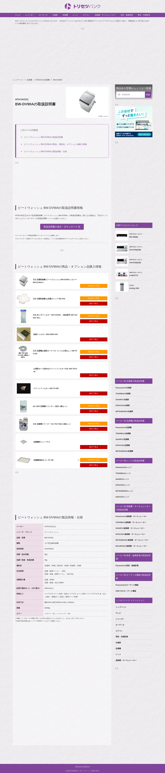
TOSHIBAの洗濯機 (123, 433)
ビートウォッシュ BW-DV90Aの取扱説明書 (43, 137)
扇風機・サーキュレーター (105, 15)
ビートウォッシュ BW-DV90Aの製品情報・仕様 (45, 151)
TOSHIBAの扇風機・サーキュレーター (131, 522)
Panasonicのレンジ (124, 467)
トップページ (18, 80)
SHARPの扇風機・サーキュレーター (130, 528)
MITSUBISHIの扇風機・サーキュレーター (132, 540)
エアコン (86, 15)
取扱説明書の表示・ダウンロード (60, 226)
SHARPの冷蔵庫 (122, 400)
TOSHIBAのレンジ (123, 473)
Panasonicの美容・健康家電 (127, 566)
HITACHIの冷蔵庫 (123, 405)
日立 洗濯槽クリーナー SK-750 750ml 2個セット (52, 424)
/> (48, 460)
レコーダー (29, 15)
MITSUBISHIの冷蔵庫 (124, 411)
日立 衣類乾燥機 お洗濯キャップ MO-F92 (49, 299)
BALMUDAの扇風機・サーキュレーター (131, 546)
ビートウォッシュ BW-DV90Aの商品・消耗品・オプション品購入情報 (55, 144)
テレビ (17, 15)
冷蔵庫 (55, 15)
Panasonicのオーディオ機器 (127, 585)
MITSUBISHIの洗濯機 (124, 451)
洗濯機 (65, 15)
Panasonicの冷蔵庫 (124, 388)
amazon (105, 116)
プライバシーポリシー (82, 766)
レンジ (75, 15)
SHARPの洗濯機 (122, 439)
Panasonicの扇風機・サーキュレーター (131, 516)
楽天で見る (93, 304)
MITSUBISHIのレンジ (124, 491)
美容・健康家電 (127, 15)
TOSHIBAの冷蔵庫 (123, 394)
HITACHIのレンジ (123, 485)
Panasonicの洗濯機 (124, 427)
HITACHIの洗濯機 (42, 80)
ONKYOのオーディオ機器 (126, 591)
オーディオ (43, 15)
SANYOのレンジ (122, 497)
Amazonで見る (94, 286)
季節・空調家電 (144, 15)
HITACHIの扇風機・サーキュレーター (130, 534)
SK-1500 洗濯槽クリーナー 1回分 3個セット (50, 406)
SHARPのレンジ (122, 479)
